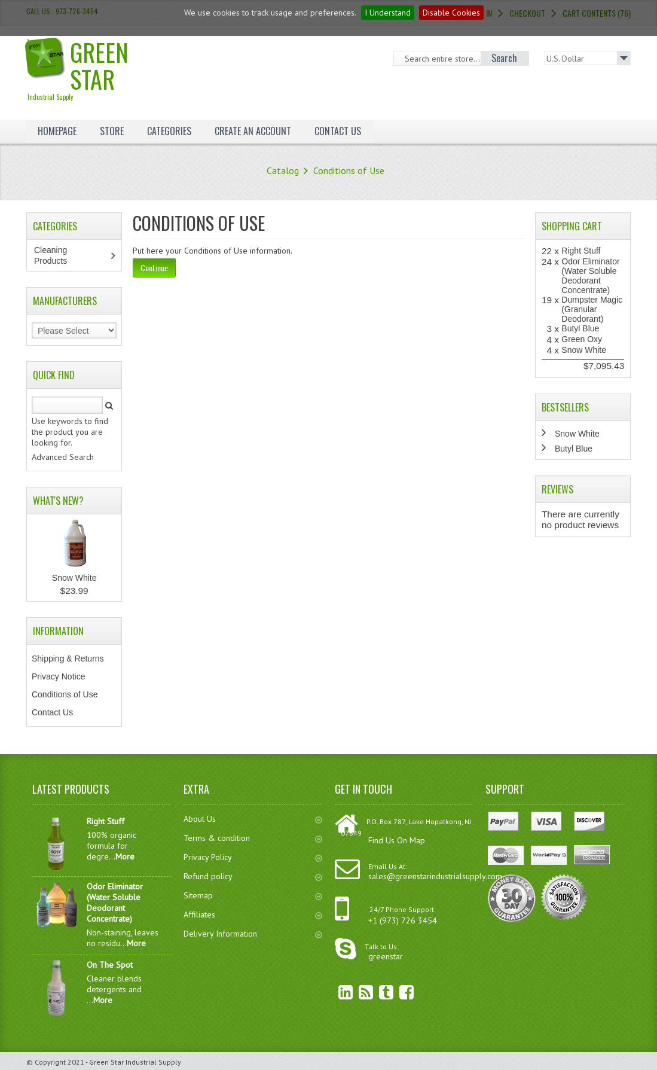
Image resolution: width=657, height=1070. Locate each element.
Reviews (557, 489)
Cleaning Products (57, 255)
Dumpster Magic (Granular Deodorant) (591, 309)
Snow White (74, 578)
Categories (169, 131)
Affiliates (253, 914)
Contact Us (337, 131)
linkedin (336, 991)
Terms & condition (253, 838)
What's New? (58, 500)
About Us (253, 818)
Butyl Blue (580, 328)
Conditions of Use (348, 170)
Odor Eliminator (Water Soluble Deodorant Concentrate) (590, 276)
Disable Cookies (451, 12)
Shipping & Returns (68, 658)
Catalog (283, 170)
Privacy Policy (253, 857)
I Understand (388, 12)
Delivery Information (253, 933)
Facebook (397, 991)
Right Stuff (580, 250)
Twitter (377, 991)
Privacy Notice (58, 676)
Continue (154, 267)
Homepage (57, 131)
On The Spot (110, 964)
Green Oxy (581, 339)
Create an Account (253, 131)
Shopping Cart (572, 226)
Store (112, 131)
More (125, 856)
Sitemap (253, 895)
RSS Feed (357, 991)
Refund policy (253, 876)
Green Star (99, 68)
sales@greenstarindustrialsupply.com (435, 876)
